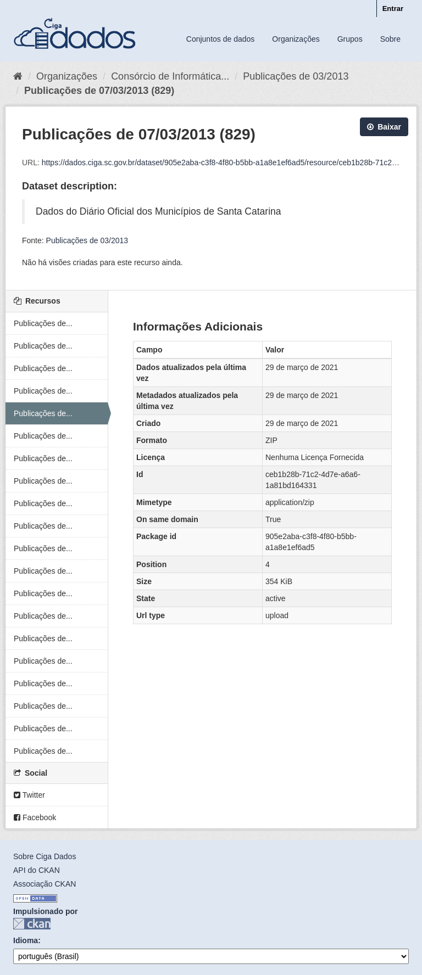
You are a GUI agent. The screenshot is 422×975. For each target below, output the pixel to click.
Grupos (350, 39)
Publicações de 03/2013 (295, 76)
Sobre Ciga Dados (44, 856)
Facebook (35, 817)
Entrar (392, 8)
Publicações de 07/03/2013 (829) (99, 90)
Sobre (390, 39)
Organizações (295, 39)
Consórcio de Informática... (170, 76)
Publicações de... (43, 323)
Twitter (29, 795)
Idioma (25, 940)
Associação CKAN (44, 883)
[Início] (18, 76)
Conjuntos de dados (220, 39)
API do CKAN (36, 870)
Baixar (384, 126)
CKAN (32, 923)
